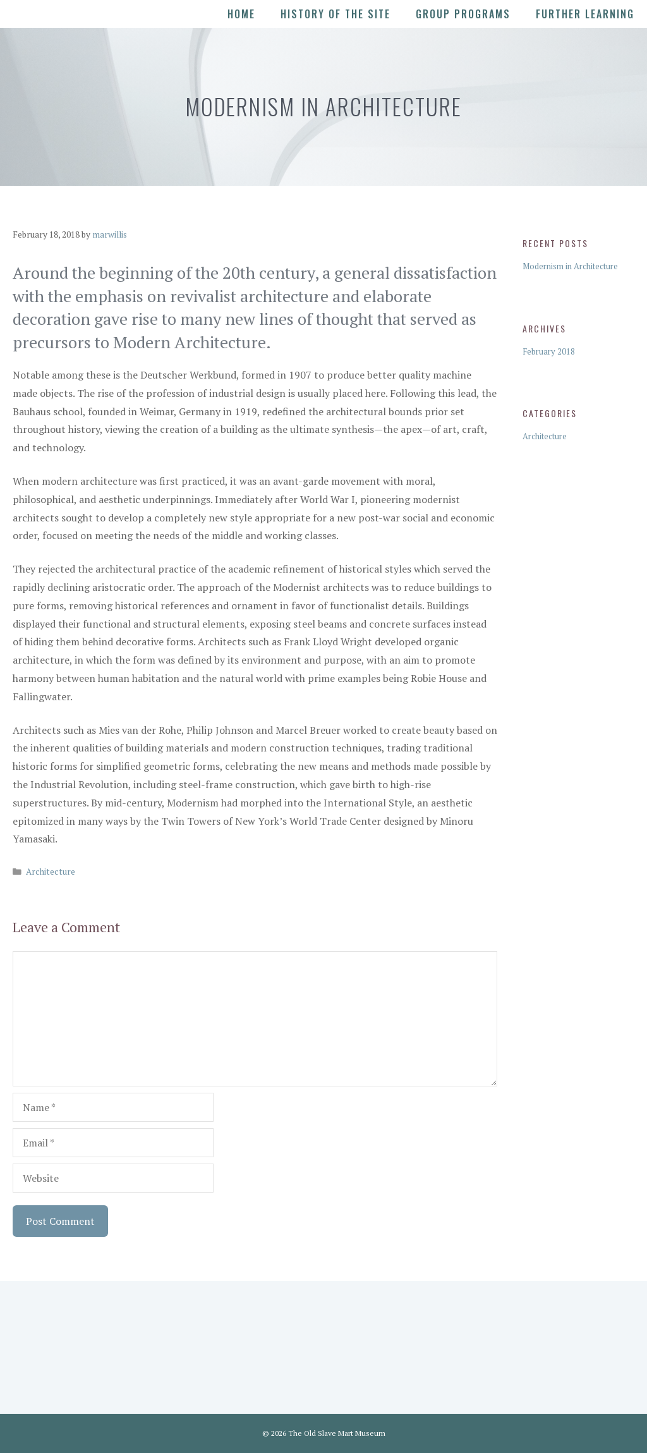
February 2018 (549, 351)
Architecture (50, 871)
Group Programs (463, 13)
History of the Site (335, 13)
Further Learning (585, 13)
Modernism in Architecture (570, 266)
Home (241, 13)
